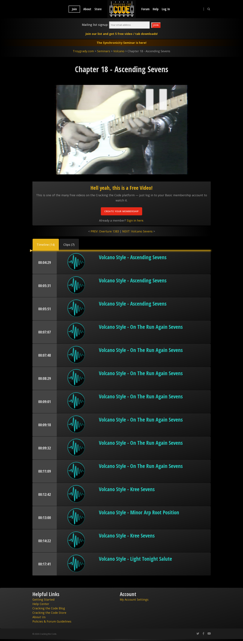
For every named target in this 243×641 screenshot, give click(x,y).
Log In (166, 9)
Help (156, 9)
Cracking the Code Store (49, 613)
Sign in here (135, 220)
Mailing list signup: (95, 25)
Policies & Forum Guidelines (51, 621)
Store (98, 9)
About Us (39, 617)
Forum (145, 9)
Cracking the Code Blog (48, 608)
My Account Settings (134, 599)
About (87, 9)
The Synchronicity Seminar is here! (121, 43)
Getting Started (43, 599)
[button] (46, 244)
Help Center (40, 604)
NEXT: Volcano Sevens (137, 231)
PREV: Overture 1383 (105, 231)
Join (74, 9)
